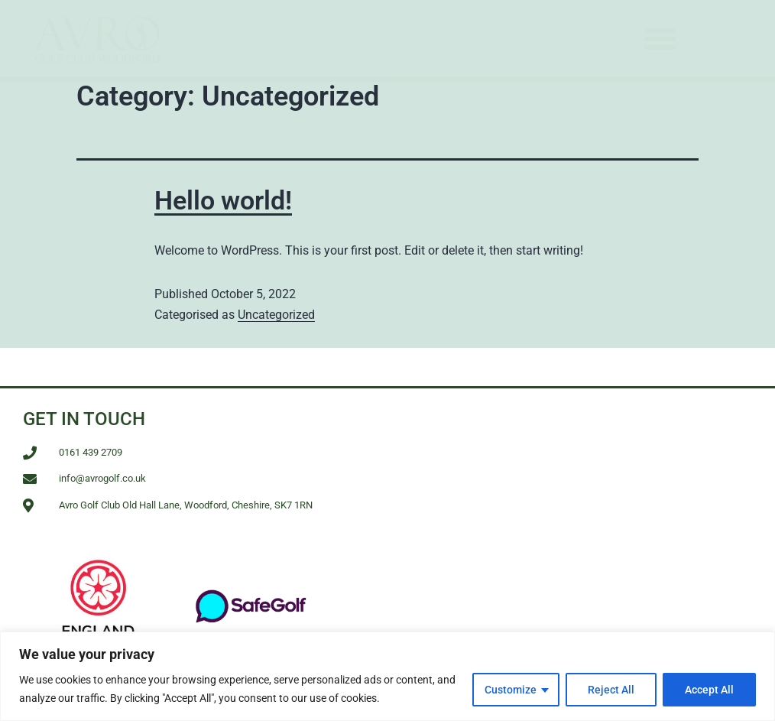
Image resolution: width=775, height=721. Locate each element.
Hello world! (223, 200)
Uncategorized (276, 314)
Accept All (709, 690)
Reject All (611, 690)
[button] (660, 38)
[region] (387, 676)
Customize (511, 690)
